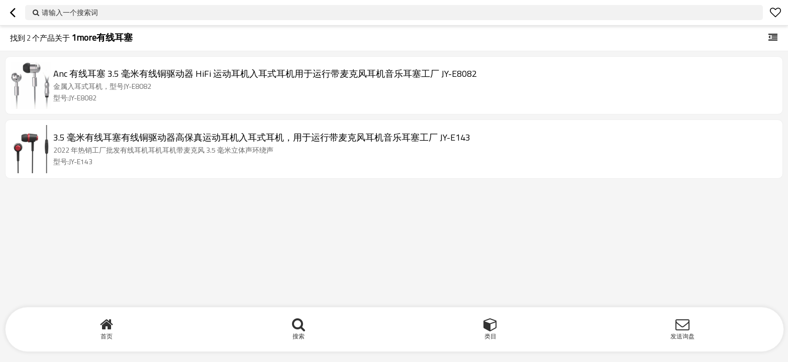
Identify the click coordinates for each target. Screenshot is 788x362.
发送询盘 (682, 336)
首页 (107, 336)
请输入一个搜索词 (70, 12)
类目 (490, 336)
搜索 (298, 336)
